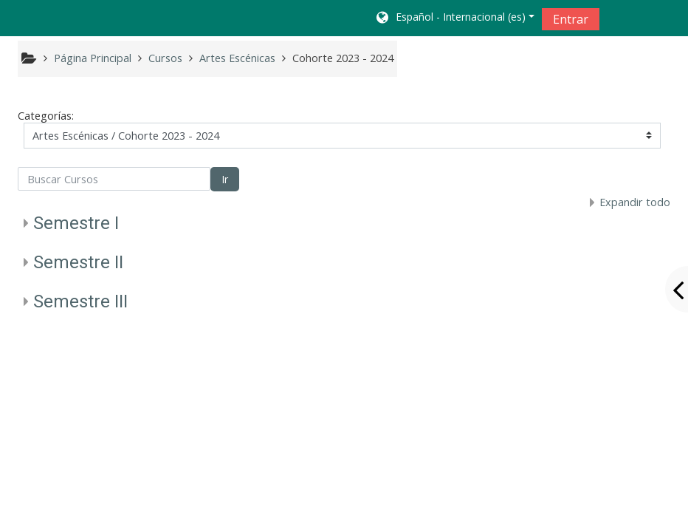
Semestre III (80, 301)
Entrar (570, 19)
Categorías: (46, 116)
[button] (454, 18)
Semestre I (76, 223)
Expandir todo (634, 202)
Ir (224, 179)
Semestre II (78, 262)
